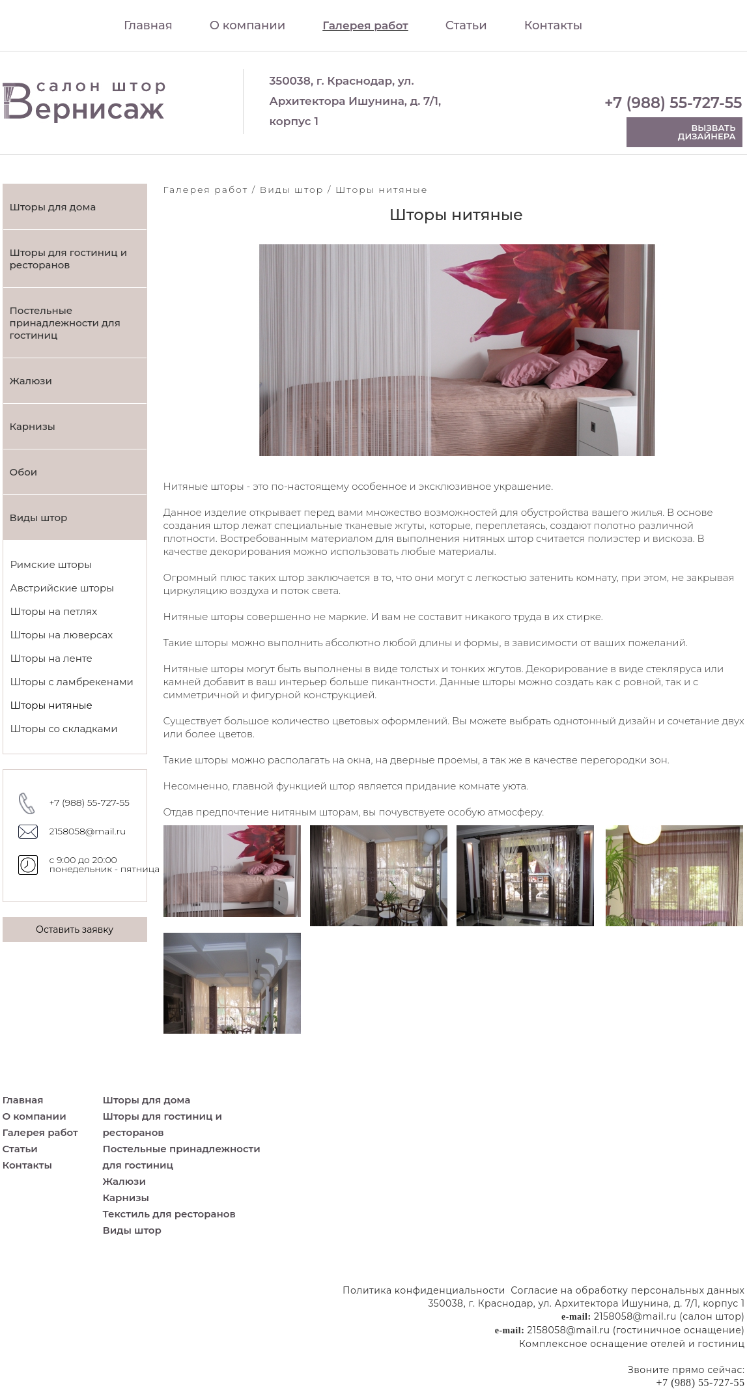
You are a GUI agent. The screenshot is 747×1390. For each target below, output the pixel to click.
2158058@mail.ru (87, 831)
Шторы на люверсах (61, 635)
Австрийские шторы (62, 588)
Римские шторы (51, 564)
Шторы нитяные (51, 705)
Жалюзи (31, 381)
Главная (148, 25)
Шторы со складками (64, 728)
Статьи (466, 25)
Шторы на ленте (51, 658)
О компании (248, 25)
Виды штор (39, 517)
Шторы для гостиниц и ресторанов (69, 258)
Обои (24, 472)
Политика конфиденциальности (424, 1290)
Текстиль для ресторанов (169, 1214)
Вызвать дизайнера (707, 131)
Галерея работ (365, 25)
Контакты (553, 25)
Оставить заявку (74, 929)
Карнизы (32, 426)
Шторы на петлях (54, 611)
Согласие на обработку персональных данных (627, 1290)
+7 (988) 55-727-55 (673, 103)
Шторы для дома (53, 207)
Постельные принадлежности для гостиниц (65, 322)
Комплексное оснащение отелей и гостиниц (631, 1344)
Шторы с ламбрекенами (72, 682)
